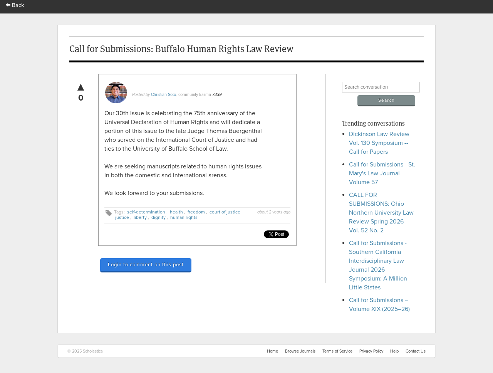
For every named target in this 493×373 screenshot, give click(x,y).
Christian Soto (163, 94)
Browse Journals (300, 351)
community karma (194, 94)
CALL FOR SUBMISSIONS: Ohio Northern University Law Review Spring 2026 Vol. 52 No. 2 (381, 212)
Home (272, 351)
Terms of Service (337, 351)
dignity (158, 217)
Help (394, 351)
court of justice (225, 212)
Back (15, 5)
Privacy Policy (371, 351)
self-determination (146, 212)
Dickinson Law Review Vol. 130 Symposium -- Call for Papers (379, 143)
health (176, 212)
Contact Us (416, 351)
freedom (196, 212)
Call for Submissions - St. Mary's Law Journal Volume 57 (382, 173)
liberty (140, 217)
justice (122, 217)
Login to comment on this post (146, 265)
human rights (184, 217)
